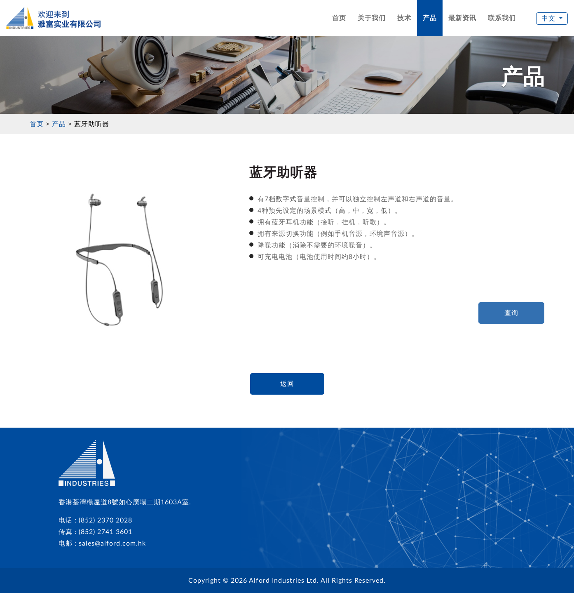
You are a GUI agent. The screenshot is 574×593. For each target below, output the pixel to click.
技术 (404, 18)
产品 (430, 18)
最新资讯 (462, 18)
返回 (287, 384)
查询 (511, 313)
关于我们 (372, 18)
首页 (339, 18)
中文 (549, 18)
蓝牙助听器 (91, 124)
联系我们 (502, 18)
